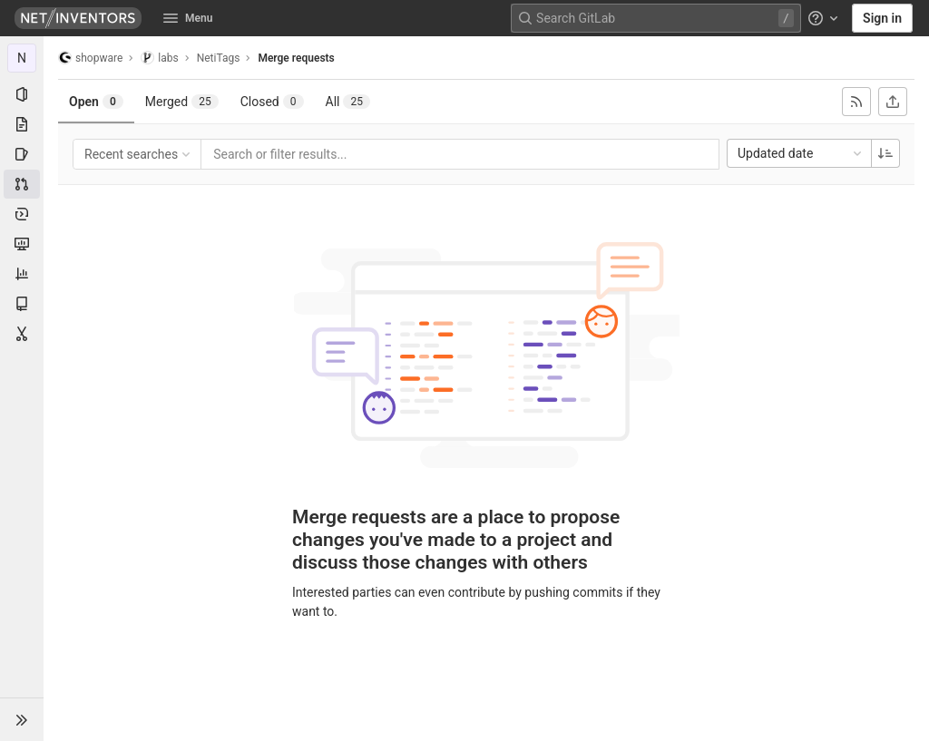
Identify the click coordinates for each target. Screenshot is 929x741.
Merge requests (296, 58)
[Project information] (22, 94)
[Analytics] (22, 273)
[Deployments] (22, 214)
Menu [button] (187, 18)
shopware (90, 57)
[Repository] (22, 124)
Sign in (882, 18)
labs (159, 57)
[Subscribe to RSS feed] (856, 101)
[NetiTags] (22, 58)
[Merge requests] (22, 184)
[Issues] (22, 154)
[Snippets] (22, 333)
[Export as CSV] (892, 101)
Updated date (801, 153)
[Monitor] (22, 243)
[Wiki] (22, 303)
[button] (22, 719)
